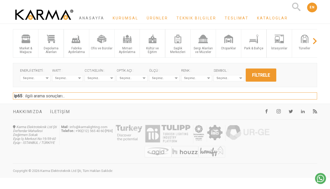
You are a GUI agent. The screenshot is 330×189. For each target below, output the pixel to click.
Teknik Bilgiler (196, 18)
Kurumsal (125, 18)
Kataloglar (272, 18)
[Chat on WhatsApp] (320, 182)
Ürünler (157, 18)
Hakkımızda (27, 111)
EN (312, 7)
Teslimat (237, 18)
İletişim (60, 111)
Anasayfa (91, 18)
